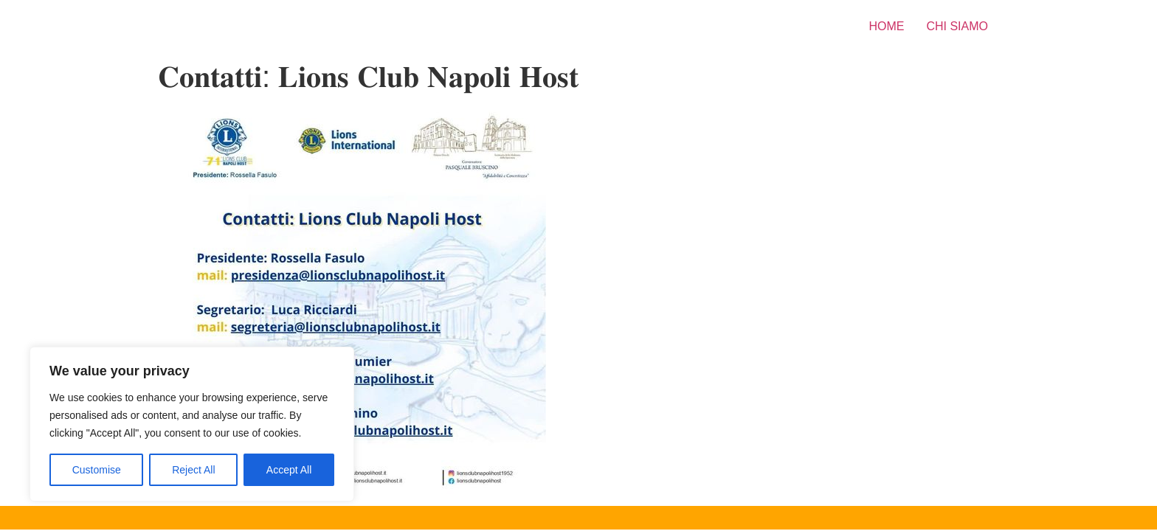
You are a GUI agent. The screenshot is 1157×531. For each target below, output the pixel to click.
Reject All (193, 470)
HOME (886, 26)
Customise (96, 470)
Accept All (288, 470)
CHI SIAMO (957, 26)
